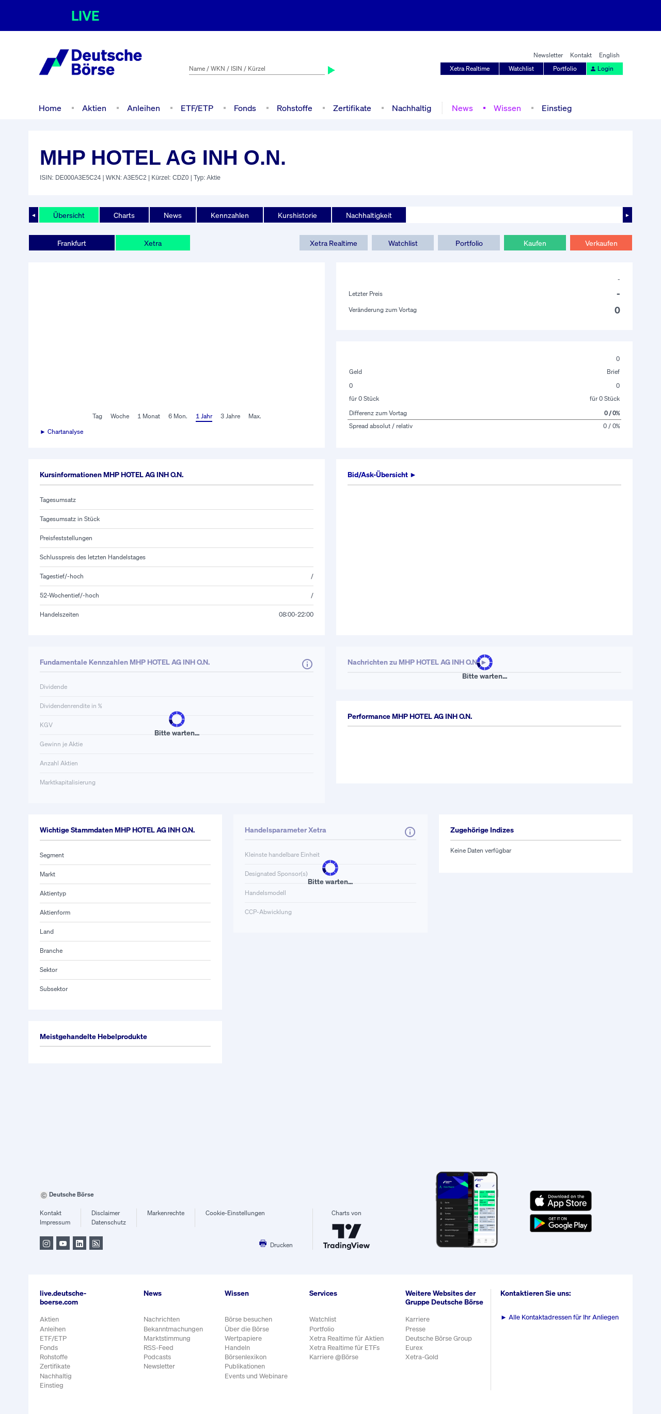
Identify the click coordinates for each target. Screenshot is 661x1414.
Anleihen (143, 108)
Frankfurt (71, 243)
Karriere (417, 1319)
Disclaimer (105, 1213)
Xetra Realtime (470, 68)
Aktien (94, 108)
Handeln (237, 1347)
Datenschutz (108, 1222)
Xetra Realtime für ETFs (344, 1347)
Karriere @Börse (333, 1357)
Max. (254, 416)
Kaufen (535, 243)
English (609, 55)
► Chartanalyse (61, 431)
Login (601, 68)
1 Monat (148, 416)
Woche (120, 416)
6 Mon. (177, 416)
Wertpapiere (243, 1338)
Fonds (245, 108)
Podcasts (157, 1357)
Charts (124, 215)
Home (50, 108)
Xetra (153, 243)
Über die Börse (247, 1329)
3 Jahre (230, 416)
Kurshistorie (297, 215)
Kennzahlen (230, 215)
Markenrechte (165, 1213)
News (462, 108)
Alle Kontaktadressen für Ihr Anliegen (559, 1317)
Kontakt (581, 55)
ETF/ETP (197, 108)
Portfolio (565, 68)
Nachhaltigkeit (369, 215)
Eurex (414, 1347)
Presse (415, 1329)
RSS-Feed (159, 1347)
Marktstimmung (167, 1338)
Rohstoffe (294, 108)
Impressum (55, 1222)
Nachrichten (162, 1319)
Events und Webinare (256, 1376)
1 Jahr (204, 416)
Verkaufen (601, 243)
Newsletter (548, 55)
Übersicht (69, 215)
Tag (97, 416)
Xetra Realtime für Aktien (346, 1338)
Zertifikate (352, 108)
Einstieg (557, 108)
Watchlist (521, 68)
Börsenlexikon (245, 1357)
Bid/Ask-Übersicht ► (382, 474)
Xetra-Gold (421, 1357)
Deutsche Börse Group (438, 1338)
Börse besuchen (248, 1319)
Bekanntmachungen (173, 1329)
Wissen (507, 108)
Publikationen (245, 1366)
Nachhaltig (411, 108)
